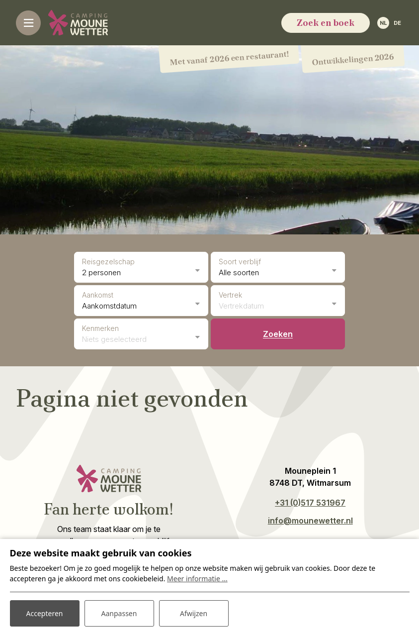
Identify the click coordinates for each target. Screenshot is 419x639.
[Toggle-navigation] (28, 22)
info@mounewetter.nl (310, 521)
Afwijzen (193, 613)
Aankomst (97, 295)
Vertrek (230, 295)
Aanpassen (119, 613)
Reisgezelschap (108, 261)
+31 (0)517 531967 (310, 503)
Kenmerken (100, 328)
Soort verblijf (240, 261)
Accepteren (44, 613)
